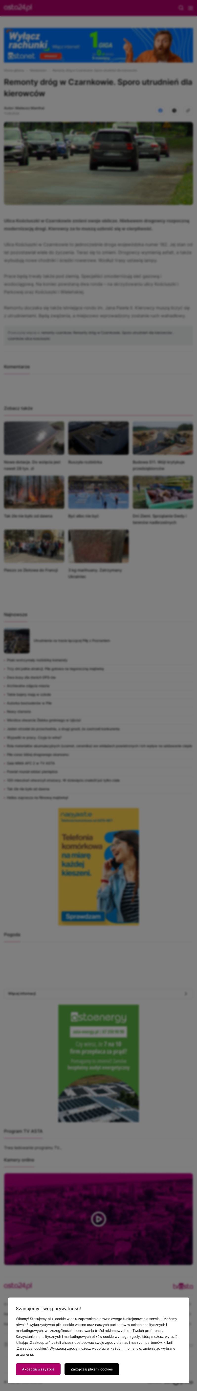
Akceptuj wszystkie (38, 1369)
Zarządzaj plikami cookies (92, 1369)
